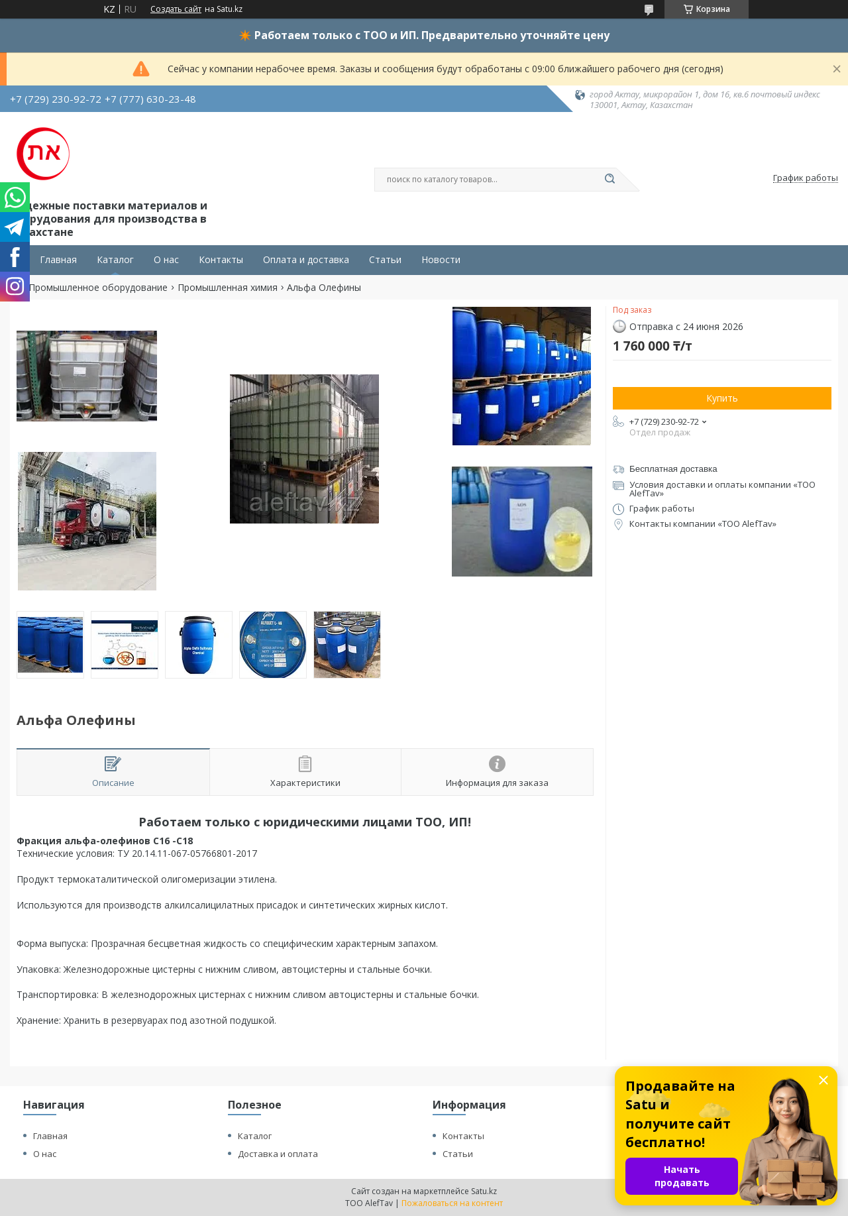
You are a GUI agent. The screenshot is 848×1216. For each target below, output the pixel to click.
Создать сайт (175, 9)
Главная (58, 259)
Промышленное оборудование (98, 288)
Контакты (221, 259)
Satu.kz (484, 1191)
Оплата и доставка (306, 259)
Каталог (115, 259)
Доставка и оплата (278, 1154)
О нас (166, 259)
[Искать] (609, 180)
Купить (722, 398)
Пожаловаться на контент (452, 1203)
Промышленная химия (228, 288)
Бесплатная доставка (673, 469)
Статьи (385, 259)
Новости (440, 259)
